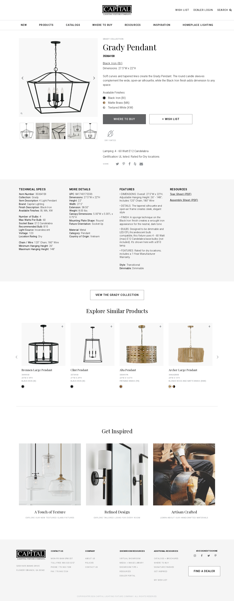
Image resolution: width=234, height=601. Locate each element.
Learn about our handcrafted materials (184, 518)
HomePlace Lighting (198, 25)
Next (94, 77)
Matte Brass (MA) (119, 102)
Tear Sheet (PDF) (181, 194)
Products (46, 25)
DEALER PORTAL (127, 576)
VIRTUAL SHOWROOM (130, 558)
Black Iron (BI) (113, 63)
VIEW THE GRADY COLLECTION (117, 295)
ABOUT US (90, 558)
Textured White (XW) (120, 107)
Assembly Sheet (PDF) (184, 200)
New (24, 25)
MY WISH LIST (160, 580)
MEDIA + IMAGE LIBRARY (132, 563)
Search (224, 10)
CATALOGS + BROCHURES (166, 558)
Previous (22, 77)
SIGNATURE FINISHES (164, 567)
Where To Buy (102, 25)
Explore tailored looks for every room (117, 518)
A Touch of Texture (50, 511)
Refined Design (117, 511)
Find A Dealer (204, 571)
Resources (133, 25)
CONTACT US (91, 567)
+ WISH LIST (170, 119)
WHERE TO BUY (124, 119)
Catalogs (73, 25)
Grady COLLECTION (113, 39)
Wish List (182, 10)
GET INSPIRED (160, 571)
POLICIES (89, 563)
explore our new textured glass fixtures (50, 518)
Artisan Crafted (184, 511)
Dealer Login (203, 10)
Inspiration (161, 25)
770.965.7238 (64, 567)
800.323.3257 (68, 563)
